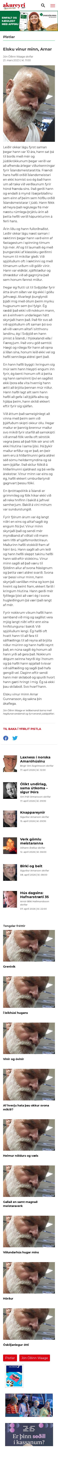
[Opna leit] (43, 5)
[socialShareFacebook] (5, 738)
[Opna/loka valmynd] (52, 5)
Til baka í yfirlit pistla (22, 729)
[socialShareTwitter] (14, 738)
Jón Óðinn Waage (34, 1358)
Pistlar (10, 1358)
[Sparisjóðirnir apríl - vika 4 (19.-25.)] (29, 21)
